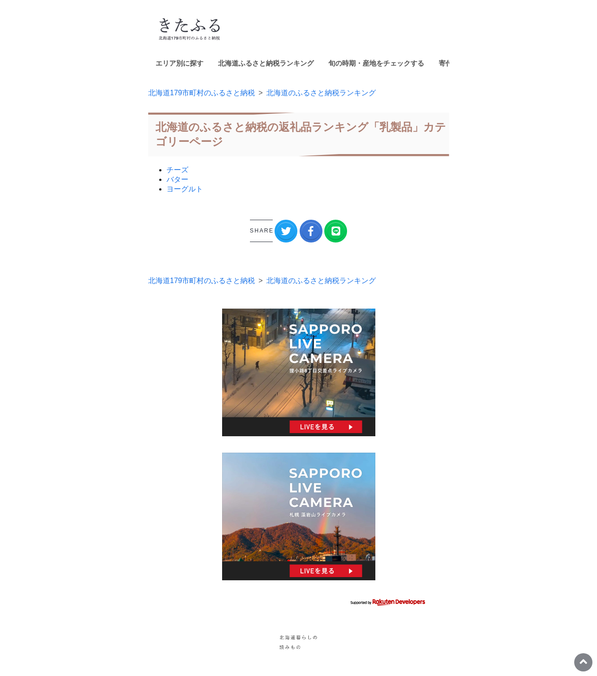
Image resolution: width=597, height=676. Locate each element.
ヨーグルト (184, 189)
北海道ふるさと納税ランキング (266, 63)
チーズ (177, 170)
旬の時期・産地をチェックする (376, 63)
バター (177, 179)
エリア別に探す (179, 63)
